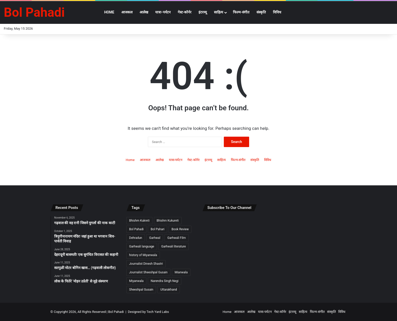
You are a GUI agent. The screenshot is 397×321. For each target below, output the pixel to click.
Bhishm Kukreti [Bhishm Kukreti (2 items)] (139, 220)
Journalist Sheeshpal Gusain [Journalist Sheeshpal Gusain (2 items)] (148, 272)
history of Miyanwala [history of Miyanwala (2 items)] (143, 255)
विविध (277, 12)
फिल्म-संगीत (241, 12)
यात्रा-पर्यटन (163, 12)
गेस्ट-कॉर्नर (185, 12)
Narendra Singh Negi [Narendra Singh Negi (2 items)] (164, 281)
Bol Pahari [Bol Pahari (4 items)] (157, 229)
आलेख (144, 12)
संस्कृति (261, 12)
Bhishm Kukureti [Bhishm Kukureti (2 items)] (168, 220)
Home (109, 12)
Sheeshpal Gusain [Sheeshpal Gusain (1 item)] (141, 289)
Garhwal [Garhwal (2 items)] (154, 238)
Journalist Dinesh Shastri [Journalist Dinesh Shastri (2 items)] (146, 263)
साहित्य (218, 12)
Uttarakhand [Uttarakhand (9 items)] (168, 289)
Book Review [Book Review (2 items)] (180, 229)
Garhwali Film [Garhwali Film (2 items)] (176, 238)
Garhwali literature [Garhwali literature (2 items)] (173, 246)
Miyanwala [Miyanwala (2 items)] (136, 281)
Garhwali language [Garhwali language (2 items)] (141, 246)
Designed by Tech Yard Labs (148, 312)
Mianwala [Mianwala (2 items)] (181, 272)
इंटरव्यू (202, 12)
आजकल (126, 12)
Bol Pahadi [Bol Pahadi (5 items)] (136, 229)
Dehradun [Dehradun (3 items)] (135, 238)
